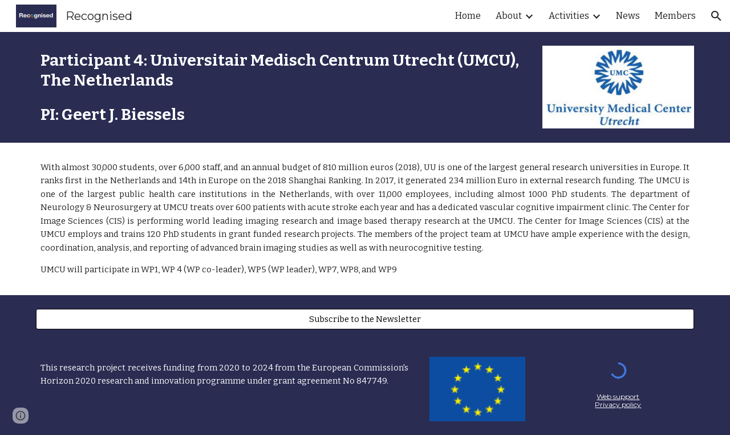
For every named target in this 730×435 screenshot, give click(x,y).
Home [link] (468, 15)
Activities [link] (569, 15)
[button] (716, 16)
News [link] (628, 15)
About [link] (509, 15)
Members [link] (675, 15)
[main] (280, 87)
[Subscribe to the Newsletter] (365, 318)
